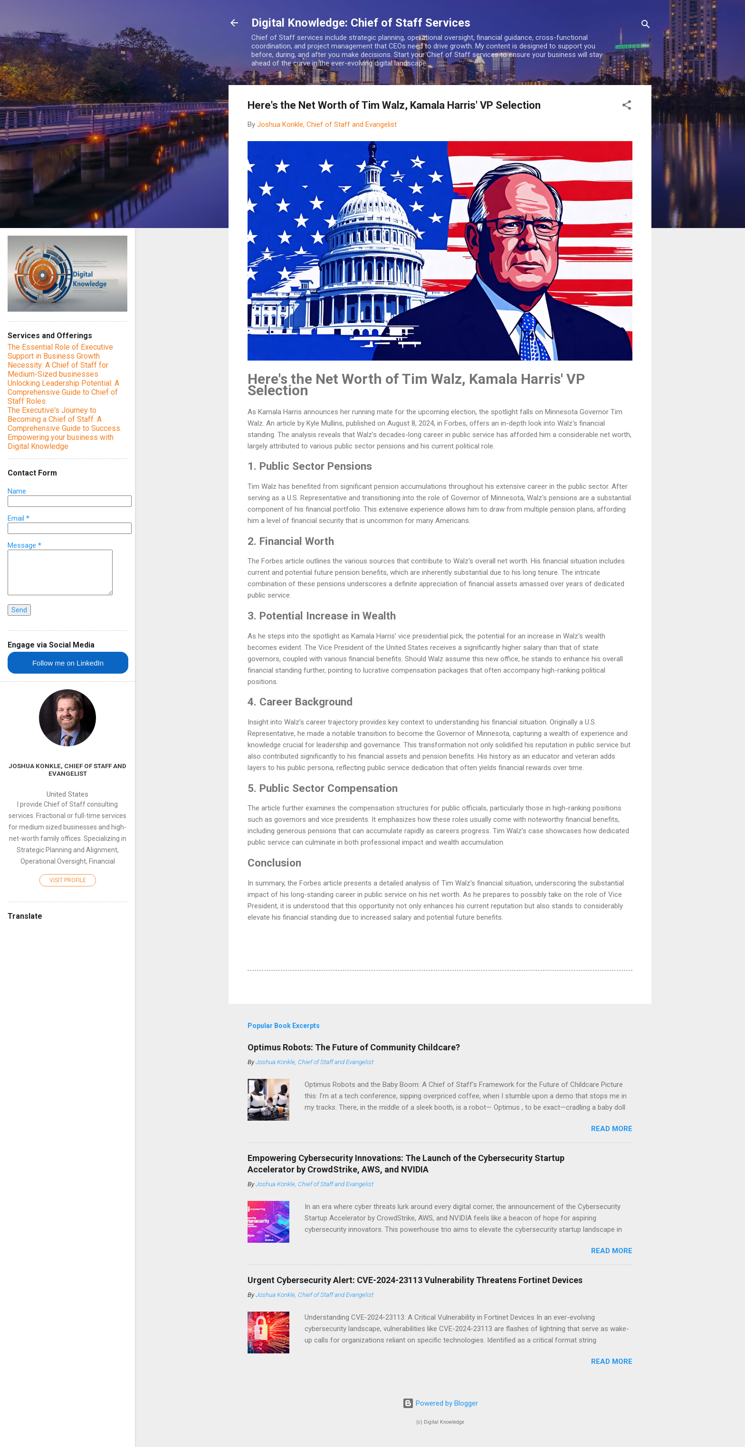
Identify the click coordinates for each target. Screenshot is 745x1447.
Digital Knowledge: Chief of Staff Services (360, 22)
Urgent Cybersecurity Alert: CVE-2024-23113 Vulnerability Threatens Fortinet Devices (415, 1280)
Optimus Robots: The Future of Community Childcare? (354, 1047)
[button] (626, 106)
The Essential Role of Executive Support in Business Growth (60, 352)
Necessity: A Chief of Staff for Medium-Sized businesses (58, 370)
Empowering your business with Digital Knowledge (61, 442)
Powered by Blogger (440, 1403)
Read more (611, 1128)
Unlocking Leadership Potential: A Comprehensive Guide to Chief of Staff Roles (63, 392)
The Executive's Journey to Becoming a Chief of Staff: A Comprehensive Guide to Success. (65, 419)
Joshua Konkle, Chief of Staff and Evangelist (67, 769)
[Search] (645, 25)
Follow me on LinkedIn (68, 663)
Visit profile (67, 880)
